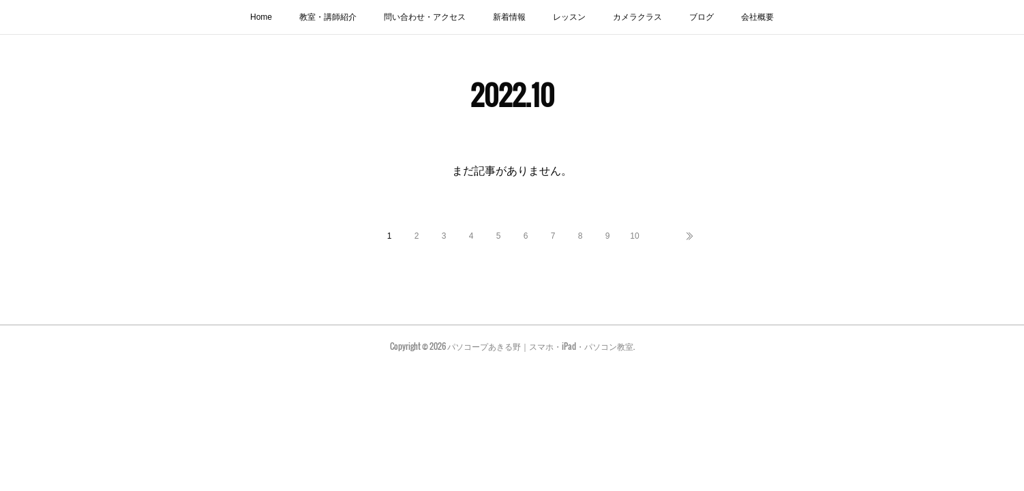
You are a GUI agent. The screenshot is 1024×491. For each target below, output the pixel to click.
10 (634, 236)
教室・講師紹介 (328, 17)
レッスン (569, 17)
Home (261, 17)
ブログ (701, 17)
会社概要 (757, 17)
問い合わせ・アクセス (425, 17)
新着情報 (509, 17)
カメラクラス (637, 17)
